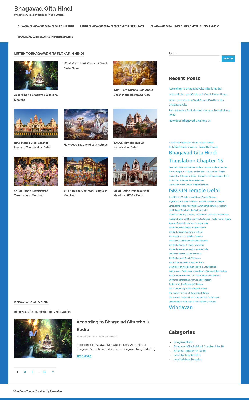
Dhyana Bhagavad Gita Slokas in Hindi (45, 26)
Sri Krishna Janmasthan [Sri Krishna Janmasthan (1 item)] (179, 275)
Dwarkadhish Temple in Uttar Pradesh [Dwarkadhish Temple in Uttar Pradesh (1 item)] (186, 167)
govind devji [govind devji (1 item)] (199, 171)
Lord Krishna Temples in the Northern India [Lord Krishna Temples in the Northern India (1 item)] (188, 210)
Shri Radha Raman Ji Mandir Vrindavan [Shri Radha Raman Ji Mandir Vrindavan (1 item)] (186, 244)
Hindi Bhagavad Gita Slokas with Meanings (112, 26)
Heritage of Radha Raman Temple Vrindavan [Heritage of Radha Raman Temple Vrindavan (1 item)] (188, 184)
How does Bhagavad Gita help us (190, 120)
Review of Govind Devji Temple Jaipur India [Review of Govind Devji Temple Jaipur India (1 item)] (188, 223)
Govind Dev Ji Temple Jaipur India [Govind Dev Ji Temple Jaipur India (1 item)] (213, 175)
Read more (84, 358)
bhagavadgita (86, 338)
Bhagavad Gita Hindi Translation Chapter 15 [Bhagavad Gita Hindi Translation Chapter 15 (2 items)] (196, 156)
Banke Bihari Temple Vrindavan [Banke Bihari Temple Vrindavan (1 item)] (183, 146)
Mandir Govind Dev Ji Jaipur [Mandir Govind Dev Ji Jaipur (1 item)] (181, 214)
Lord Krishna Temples (188, 359)
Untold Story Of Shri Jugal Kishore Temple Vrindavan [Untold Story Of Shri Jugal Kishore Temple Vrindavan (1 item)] (192, 301)
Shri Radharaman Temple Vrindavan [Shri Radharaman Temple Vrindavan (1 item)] (185, 257)
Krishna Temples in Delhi (190, 350)
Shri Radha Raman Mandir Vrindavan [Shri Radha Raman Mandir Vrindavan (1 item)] (185, 253)
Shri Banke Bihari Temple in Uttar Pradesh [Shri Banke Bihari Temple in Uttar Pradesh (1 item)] (187, 227)
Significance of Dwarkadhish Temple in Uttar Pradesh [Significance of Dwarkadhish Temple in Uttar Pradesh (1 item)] (192, 266)
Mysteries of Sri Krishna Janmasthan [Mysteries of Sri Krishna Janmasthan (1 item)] (212, 214)
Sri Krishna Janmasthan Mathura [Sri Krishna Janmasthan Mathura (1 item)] (206, 275)
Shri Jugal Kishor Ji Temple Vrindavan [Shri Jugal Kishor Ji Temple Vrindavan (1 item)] (186, 236)
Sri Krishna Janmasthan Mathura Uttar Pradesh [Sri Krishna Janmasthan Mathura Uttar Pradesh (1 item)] (190, 279)
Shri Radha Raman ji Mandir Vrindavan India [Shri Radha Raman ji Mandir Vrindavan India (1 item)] (188, 249)
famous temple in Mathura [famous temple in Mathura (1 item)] (180, 171)
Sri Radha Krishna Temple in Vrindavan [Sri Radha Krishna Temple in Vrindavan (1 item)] (186, 284)
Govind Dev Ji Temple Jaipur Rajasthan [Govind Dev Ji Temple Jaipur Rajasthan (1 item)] (186, 180)
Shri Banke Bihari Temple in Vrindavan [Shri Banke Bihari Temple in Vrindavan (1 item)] (186, 231)
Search (173, 53)
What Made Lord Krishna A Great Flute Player (198, 94)
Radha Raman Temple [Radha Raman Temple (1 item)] (221, 218)
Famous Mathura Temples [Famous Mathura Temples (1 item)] (215, 167)
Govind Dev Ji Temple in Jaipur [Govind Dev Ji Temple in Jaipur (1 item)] (183, 175)
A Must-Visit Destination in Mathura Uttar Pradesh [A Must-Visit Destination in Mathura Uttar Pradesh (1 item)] (191, 142)
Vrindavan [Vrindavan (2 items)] (181, 307)
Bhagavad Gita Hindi (48, 8)
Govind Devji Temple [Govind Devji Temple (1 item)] (216, 171)
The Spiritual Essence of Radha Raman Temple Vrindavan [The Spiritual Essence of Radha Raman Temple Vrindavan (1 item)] (194, 297)
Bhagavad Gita (108, 338)
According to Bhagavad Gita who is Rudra (195, 88)
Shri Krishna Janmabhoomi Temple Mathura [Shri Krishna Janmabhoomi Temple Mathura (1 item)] (188, 240)
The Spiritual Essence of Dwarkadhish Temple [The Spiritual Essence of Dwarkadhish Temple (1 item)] (189, 292)
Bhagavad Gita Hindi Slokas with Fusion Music (184, 26)
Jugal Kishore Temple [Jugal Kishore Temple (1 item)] (178, 196)
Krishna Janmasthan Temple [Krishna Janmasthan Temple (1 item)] (211, 201)
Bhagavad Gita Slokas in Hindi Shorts (45, 36)
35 (44, 373)
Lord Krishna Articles (187, 355)
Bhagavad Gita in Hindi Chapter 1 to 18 (199, 346)
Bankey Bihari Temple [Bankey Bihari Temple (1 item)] (208, 146)
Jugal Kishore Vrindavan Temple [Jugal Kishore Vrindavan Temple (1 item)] (183, 201)
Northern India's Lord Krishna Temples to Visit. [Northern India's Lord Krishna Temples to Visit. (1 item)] (189, 218)
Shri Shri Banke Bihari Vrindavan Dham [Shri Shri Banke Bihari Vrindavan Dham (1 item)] (186, 262)
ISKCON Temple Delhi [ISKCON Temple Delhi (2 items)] (194, 190)
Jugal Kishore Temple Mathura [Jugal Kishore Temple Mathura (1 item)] (203, 196)
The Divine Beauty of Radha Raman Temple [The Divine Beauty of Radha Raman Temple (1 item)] (188, 288)
